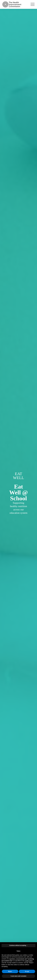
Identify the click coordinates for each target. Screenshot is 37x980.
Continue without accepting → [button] (18, 945)
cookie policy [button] (29, 960)
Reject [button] (10, 971)
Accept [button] (27, 971)
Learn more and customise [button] (18, 976)
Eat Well (18, 476)
